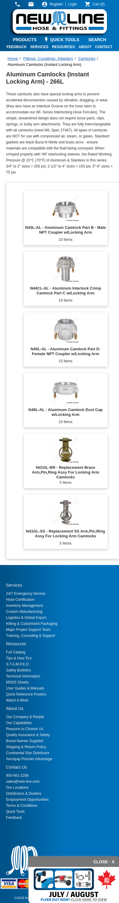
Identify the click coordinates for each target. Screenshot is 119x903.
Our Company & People (25, 717)
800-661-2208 (17, 775)
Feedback (14, 817)
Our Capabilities (19, 723)
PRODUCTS (25, 39)
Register (56, 4)
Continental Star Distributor (27, 753)
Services (14, 585)
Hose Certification (20, 599)
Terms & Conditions (21, 805)
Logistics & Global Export (26, 618)
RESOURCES (63, 47)
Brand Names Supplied (24, 741)
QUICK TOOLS (64, 39)
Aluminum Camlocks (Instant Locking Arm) (44, 64)
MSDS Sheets (17, 682)
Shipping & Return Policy (26, 747)
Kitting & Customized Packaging (32, 624)
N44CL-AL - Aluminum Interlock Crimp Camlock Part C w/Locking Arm (65, 290)
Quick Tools (15, 811)
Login (72, 4)
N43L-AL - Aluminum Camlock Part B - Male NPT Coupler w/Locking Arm (65, 230)
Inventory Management (24, 606)
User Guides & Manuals (25, 688)
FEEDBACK (17, 47)
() (98, 4)
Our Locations (17, 787)
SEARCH (97, 39)
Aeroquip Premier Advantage (29, 759)
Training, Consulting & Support (30, 636)
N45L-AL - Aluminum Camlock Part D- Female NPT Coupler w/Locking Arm (66, 351)
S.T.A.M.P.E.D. (18, 664)
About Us (14, 708)
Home (13, 58)
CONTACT (104, 47)
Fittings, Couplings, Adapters (48, 58)
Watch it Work (17, 700)
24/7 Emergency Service (25, 593)
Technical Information (23, 676)
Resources (16, 643)
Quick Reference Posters (26, 694)
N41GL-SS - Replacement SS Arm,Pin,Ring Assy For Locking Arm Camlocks (65, 533)
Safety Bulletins (18, 670)
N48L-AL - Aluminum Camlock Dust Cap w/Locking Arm (65, 412)
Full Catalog (15, 652)
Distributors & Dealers (23, 793)
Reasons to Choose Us (24, 729)
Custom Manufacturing (24, 612)
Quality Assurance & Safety (28, 735)
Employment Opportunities (27, 799)
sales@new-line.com (22, 781)
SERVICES (39, 47)
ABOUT (85, 47)
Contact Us (16, 767)
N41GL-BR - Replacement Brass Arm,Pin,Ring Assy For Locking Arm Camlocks (65, 472)
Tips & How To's (19, 658)
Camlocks (87, 58)
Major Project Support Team (28, 630)
